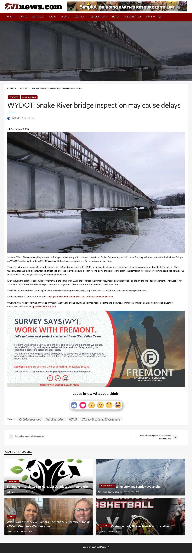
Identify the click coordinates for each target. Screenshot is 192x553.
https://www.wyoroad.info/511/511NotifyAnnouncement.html (81, 296)
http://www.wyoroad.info (43, 306)
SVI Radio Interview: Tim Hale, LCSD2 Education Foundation (48, 486)
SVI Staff (16, 118)
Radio (52, 16)
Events (65, 16)
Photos (115, 16)
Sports (23, 16)
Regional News (29, 97)
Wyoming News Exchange (110, 492)
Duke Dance (12, 492)
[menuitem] (10, 17)
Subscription (97, 16)
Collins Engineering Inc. (30, 419)
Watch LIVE (38, 16)
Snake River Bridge (55, 419)
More (149, 16)
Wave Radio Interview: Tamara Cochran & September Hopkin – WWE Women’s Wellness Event (49, 524)
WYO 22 (73, 419)
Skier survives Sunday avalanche (138, 486)
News (10, 16)
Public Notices (133, 16)
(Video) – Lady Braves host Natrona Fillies (140, 526)
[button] (160, 17)
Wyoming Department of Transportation (101, 419)
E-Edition (79, 16)
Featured (24, 88)
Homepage (11, 88)
